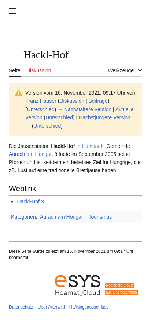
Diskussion (71, 101)
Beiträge (98, 101)
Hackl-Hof (28, 201)
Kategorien (23, 217)
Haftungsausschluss (88, 307)
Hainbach (92, 146)
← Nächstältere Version (84, 109)
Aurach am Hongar (30, 154)
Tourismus (100, 217)
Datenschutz (21, 307)
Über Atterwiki (51, 307)
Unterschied (41, 109)
